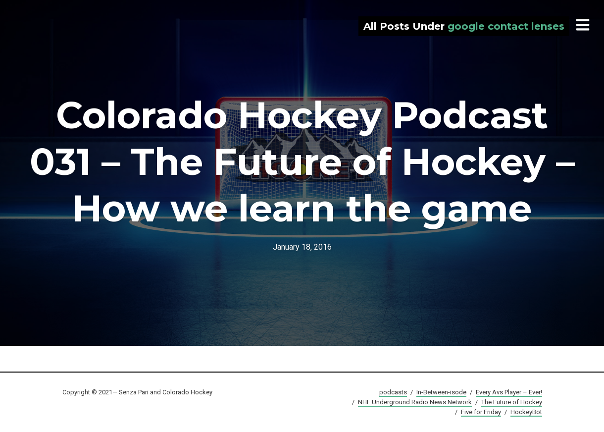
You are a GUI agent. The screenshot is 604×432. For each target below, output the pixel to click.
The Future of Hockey (511, 402)
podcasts (393, 392)
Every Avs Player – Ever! (509, 392)
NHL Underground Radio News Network (415, 402)
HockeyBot (526, 412)
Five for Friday (481, 412)
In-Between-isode (441, 392)
